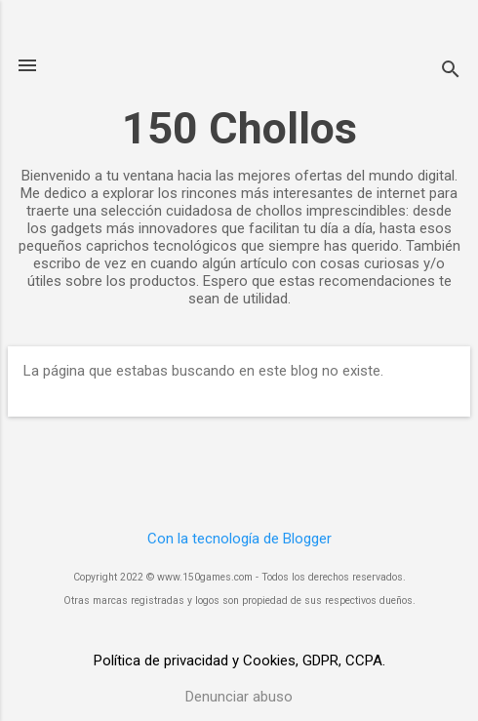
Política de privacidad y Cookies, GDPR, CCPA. (239, 660)
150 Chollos (239, 128)
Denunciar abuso (239, 696)
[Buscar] (450, 71)
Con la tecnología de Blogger (239, 538)
